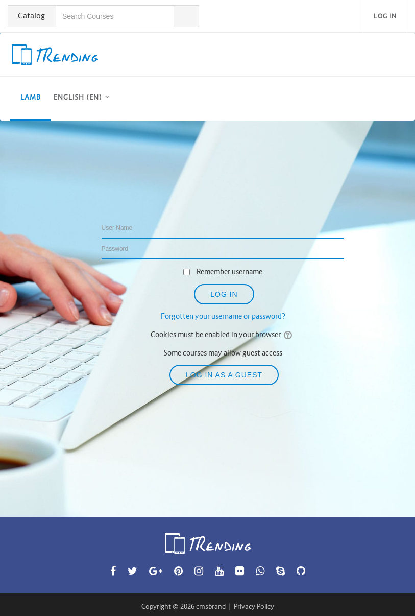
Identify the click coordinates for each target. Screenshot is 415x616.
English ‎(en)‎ (78, 97)
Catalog (31, 15)
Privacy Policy (254, 606)
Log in (385, 16)
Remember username (229, 271)
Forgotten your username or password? (223, 316)
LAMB (30, 97)
